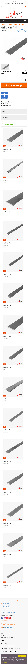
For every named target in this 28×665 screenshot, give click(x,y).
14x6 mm (5, 182)
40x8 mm (5, 338)
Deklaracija (5, 117)
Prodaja (4, 635)
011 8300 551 (8, 627)
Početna (3, 24)
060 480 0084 (6, 605)
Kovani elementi (12, 24)
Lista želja (20, 3)
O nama (3, 633)
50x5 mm (5, 400)
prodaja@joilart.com (7, 610)
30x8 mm (5, 494)
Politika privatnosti (8, 646)
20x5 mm (5, 369)
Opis (3, 111)
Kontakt (4, 643)
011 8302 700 (6, 608)
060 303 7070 (6, 606)
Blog (2, 640)
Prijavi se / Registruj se (10, 3)
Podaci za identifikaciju (9, 651)
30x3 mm (5, 525)
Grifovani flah (7, 149)
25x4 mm (5, 463)
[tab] (14, 124)
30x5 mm (5, 151)
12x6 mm (5, 587)
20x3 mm (5, 432)
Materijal (21, 24)
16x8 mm (5, 245)
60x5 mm (5, 214)
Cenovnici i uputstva (8, 638)
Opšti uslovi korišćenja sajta (10, 648)
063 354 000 (6, 603)
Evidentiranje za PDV (8, 654)
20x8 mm (5, 307)
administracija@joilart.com (9, 612)
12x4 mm (5, 276)
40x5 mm (5, 556)
